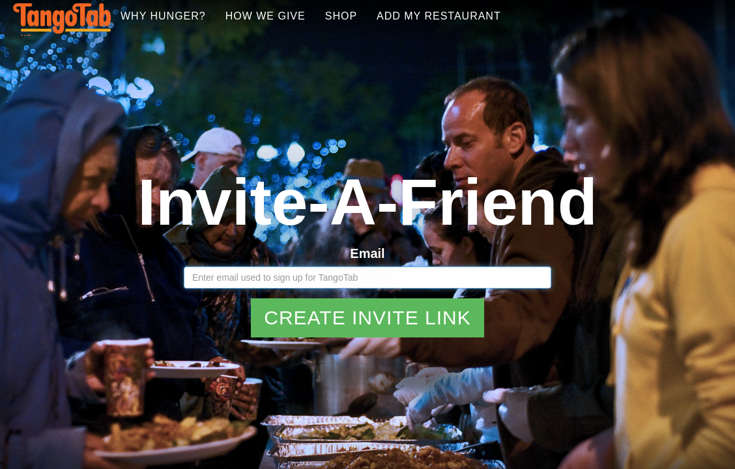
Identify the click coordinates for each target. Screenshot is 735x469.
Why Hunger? (251, 32)
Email (367, 238)
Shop (429, 32)
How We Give (353, 32)
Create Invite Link (367, 302)
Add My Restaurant (527, 32)
